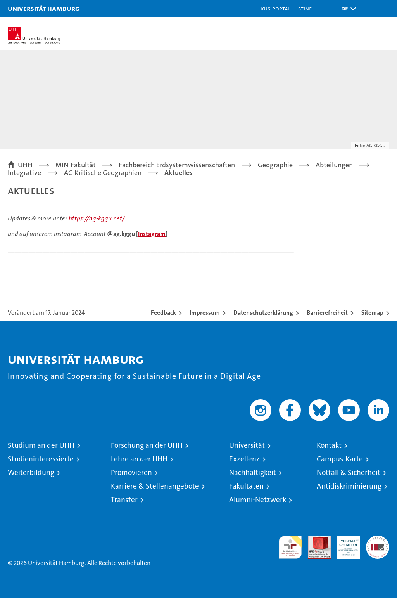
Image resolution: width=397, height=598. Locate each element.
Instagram (152, 234)
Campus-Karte (340, 459)
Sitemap (372, 313)
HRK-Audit (344, 544)
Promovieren (131, 472)
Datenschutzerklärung (263, 313)
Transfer (124, 499)
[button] (346, 8)
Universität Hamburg (43, 8)
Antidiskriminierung (349, 486)
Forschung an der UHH (147, 445)
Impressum (205, 313)
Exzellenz (244, 459)
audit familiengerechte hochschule (290, 547)
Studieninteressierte (41, 459)
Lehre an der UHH (139, 459)
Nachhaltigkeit (252, 472)
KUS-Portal (275, 8)
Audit (315, 540)
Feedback (163, 313)
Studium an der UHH (41, 445)
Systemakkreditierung (377, 540)
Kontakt (329, 445)
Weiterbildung (31, 472)
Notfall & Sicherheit (348, 472)
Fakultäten (246, 486)
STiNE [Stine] (305, 8)
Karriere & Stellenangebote (155, 486)
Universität (247, 445)
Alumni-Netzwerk (257, 499)
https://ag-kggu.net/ (97, 218)
